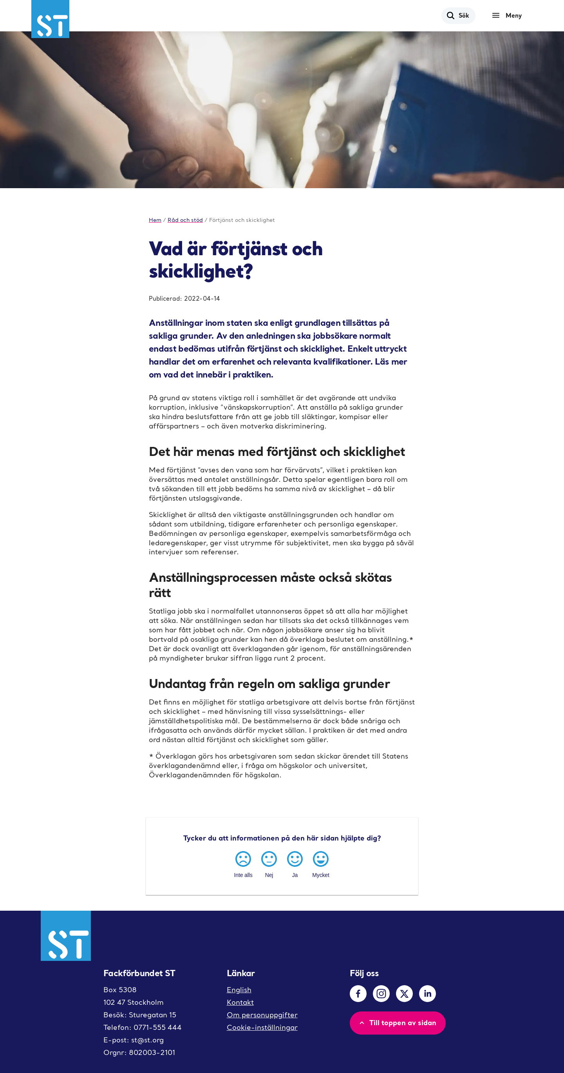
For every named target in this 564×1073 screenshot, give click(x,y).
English (239, 989)
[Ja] (295, 863)
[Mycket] (321, 863)
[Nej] (269, 863)
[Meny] (509, 15)
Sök (457, 15)
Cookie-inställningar (262, 1027)
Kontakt (240, 1002)
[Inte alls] (243, 863)
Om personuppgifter (262, 1014)
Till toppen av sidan (397, 1022)
